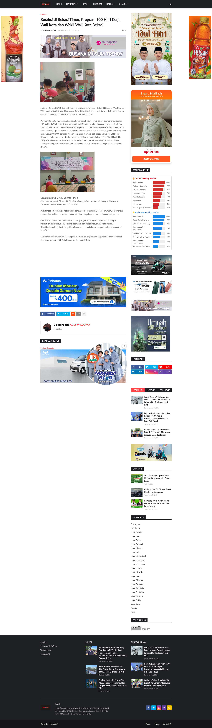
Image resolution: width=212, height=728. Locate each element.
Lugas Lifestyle (137, 572)
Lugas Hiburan (136, 548)
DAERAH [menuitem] (110, 4)
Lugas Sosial (135, 604)
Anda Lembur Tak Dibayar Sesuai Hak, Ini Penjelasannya (157, 490)
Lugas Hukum (136, 552)
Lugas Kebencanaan (138, 564)
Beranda (43, 14)
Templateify (54, 724)
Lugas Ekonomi (137, 544)
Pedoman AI (45, 654)
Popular (138, 390)
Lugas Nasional (136, 532)
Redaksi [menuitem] (122, 4)
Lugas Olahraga (137, 580)
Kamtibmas (135, 528)
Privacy (157, 724)
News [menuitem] (84, 4)
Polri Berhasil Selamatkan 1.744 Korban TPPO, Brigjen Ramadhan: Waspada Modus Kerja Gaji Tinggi (157, 417)
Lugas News (135, 536)
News (133, 612)
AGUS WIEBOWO (80, 324)
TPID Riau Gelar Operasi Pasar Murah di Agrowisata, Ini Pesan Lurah (157, 478)
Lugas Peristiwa (137, 596)
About (148, 724)
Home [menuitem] (59, 4)
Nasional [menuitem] (71, 4)
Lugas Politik (136, 600)
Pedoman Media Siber (48, 646)
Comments (165, 390)
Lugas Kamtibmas (138, 560)
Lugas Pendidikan (137, 592)
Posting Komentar (47, 348)
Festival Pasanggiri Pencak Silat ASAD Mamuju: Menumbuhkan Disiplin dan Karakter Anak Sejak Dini (112, 684)
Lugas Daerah (136, 540)
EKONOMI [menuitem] (97, 4)
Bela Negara (135, 524)
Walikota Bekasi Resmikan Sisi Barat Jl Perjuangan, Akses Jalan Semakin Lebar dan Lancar (157, 432)
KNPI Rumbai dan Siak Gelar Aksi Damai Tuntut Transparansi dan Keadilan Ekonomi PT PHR (112, 669)
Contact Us (167, 724)
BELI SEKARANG (151, 159)
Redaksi (43, 642)
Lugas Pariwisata (137, 588)
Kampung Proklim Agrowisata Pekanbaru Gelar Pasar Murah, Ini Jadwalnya (156, 503)
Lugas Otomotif (137, 584)
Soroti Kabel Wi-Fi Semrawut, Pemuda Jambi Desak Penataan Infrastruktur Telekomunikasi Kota (157, 401)
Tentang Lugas (45, 650)
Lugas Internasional (138, 556)
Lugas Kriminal (136, 568)
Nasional (134, 608)
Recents (151, 390)
